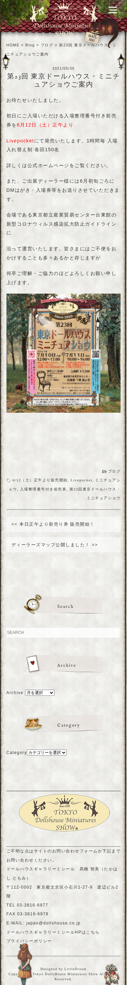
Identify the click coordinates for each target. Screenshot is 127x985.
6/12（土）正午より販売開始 (40, 480)
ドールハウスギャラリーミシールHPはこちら (53, 932)
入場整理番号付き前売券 (43, 489)
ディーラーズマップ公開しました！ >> (55, 544)
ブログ (114, 471)
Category (16, 752)
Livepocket (81, 480)
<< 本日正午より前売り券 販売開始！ (53, 524)
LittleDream (75, 969)
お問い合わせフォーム (75, 851)
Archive (15, 692)
